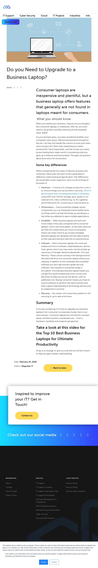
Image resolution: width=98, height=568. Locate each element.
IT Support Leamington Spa (47, 491)
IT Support (8, 15)
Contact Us (27, 415)
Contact (9, 487)
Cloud (44, 15)
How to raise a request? (75, 491)
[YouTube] (81, 434)
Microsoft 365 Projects (45, 518)
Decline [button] (54, 562)
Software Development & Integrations (46, 500)
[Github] (87, 434)
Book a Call (11, 21)
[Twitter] (67, 434)
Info (88, 15)
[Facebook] (61, 434)
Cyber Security (27, 15)
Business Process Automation (48, 510)
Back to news (58, 368)
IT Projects (58, 15)
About (8, 483)
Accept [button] (43, 562)
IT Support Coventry (44, 487)
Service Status (71, 483)
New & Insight (11, 491)
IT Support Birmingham (45, 495)
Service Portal (71, 487)
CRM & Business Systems (46, 506)
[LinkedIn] (74, 434)
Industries (75, 15)
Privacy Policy (11, 495)
